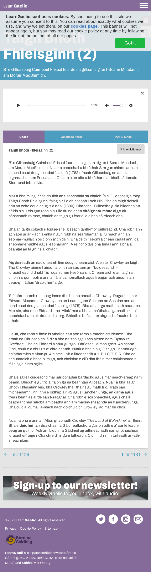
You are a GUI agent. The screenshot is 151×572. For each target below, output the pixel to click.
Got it (130, 43)
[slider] (56, 105)
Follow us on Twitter (100, 519)
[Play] (18, 105)
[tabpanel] (75, 295)
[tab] (24, 137)
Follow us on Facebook (113, 519)
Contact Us (138, 519)
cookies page (84, 26)
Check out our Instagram (125, 519)
